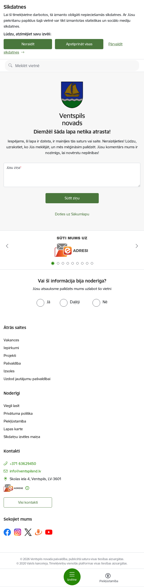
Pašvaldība (12, 363)
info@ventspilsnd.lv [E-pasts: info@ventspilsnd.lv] (25, 471)
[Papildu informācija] (27, 488)
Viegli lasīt (11, 405)
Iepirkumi (11, 347)
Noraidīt (28, 44)
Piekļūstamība (15, 421)
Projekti (10, 355)
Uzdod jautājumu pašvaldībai (27, 378)
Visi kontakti (28, 502)
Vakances (11, 340)
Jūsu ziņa (13, 167)
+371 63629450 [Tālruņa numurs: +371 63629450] (23, 463)
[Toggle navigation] (72, 576)
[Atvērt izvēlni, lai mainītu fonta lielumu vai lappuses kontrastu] (107, 578)
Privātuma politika (18, 413)
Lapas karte (13, 429)
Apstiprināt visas (79, 44)
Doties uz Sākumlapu (72, 214)
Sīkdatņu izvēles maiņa (22, 436)
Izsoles (9, 371)
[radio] (43, 302)
